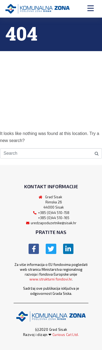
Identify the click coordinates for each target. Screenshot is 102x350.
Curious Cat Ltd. (65, 334)
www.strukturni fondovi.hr (50, 279)
